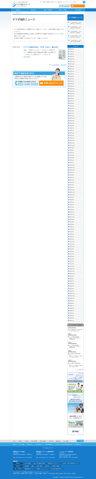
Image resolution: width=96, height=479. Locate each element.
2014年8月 (71, 175)
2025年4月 (71, 78)
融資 (33, 466)
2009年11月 (71, 295)
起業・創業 (39, 466)
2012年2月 (71, 236)
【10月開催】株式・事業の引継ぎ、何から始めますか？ (75, 330)
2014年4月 (71, 182)
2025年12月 (71, 59)
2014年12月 (71, 165)
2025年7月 (71, 71)
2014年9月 (71, 172)
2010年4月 (71, 286)
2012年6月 (71, 229)
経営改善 (27, 466)
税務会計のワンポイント (53, 463)
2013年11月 (71, 192)
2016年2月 (71, 135)
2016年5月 (71, 130)
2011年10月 (71, 246)
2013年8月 (71, 199)
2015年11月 (71, 142)
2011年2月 (71, 263)
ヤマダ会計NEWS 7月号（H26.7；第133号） (42, 47)
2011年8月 (71, 251)
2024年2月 (71, 113)
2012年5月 (71, 231)
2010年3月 (71, 288)
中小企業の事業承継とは (56, 468)
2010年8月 (71, 278)
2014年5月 (71, 179)
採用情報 (48, 2)
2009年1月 (71, 320)
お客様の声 (59, 2)
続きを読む (27, 56)
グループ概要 (42, 2)
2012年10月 (71, 219)
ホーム (13, 12)
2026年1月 (71, 56)
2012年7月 (71, 226)
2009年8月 (71, 303)
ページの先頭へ (80, 441)
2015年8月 (71, 150)
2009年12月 (71, 293)
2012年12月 (71, 214)
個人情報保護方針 (49, 444)
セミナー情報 (21, 444)
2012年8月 (71, 224)
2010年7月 (71, 281)
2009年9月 (71, 300)
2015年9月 (71, 147)
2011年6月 (71, 256)
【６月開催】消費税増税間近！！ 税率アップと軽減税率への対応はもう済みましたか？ (75, 365)
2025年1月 (71, 86)
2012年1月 (71, 239)
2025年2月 (71, 83)
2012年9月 (71, 221)
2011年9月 (71, 249)
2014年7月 (71, 177)
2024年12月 (71, 88)
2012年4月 (71, 234)
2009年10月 (71, 298)
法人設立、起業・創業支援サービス (70, 463)
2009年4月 (71, 313)
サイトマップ (65, 2)
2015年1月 (71, 162)
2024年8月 (71, 98)
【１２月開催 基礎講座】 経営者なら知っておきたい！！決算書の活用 (75, 338)
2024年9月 (71, 96)
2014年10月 (71, 170)
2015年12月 (71, 140)
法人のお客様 (28, 463)
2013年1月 (71, 212)
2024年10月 (71, 93)
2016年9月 (71, 123)
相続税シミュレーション (42, 468)
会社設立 (47, 466)
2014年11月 (71, 167)
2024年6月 (71, 103)
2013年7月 (71, 202)
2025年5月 (71, 76)
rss (82, 325)
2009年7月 (71, 305)
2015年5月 (71, 155)
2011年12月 (71, 241)
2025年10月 (71, 64)
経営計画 (33, 10)
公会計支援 (78, 10)
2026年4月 (71, 49)
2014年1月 (71, 187)
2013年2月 (71, 209)
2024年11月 (71, 91)
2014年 (17, 12)
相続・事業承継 (48, 10)
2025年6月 (71, 73)
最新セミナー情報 (74, 325)
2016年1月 (71, 137)
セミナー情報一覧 (79, 369)
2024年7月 (71, 101)
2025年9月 (71, 66)
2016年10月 (71, 120)
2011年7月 (71, 253)
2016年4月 (71, 133)
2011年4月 (71, 261)
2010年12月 (71, 268)
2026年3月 (71, 51)
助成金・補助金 (63, 10)
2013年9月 (71, 197)
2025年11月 (71, 61)
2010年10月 (71, 273)
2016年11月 (71, 118)
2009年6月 (71, 308)
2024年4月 (71, 108)
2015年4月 (71, 157)
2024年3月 (71, 110)
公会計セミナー (30, 444)
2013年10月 (71, 194)
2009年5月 (71, 310)
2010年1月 (71, 291)
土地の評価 (63, 65)
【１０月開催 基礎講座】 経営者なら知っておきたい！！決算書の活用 (75, 346)
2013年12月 (71, 189)
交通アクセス (53, 2)
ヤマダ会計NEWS (55, 65)
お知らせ (14, 444)
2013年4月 (71, 207)
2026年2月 (71, 54)
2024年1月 (71, 115)
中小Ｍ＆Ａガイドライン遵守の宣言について (63, 444)
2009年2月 (71, 318)
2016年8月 (71, 125)
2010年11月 (71, 271)
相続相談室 (58, 441)
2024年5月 (71, 105)
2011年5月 (71, 258)
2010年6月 (71, 283)
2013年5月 (71, 204)
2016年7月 (71, 128)
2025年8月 (71, 68)
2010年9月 (71, 276)
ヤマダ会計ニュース (39, 444)
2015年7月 (71, 152)
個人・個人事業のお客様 (39, 463)
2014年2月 (71, 184)
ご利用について (78, 444)
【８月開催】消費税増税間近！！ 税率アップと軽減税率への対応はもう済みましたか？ (75, 355)
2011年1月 (71, 266)
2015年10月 (71, 145)
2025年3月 (71, 81)
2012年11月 (71, 216)
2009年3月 (71, 315)
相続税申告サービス (29, 468)
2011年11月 (71, 244)
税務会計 (18, 10)
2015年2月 (71, 160)
